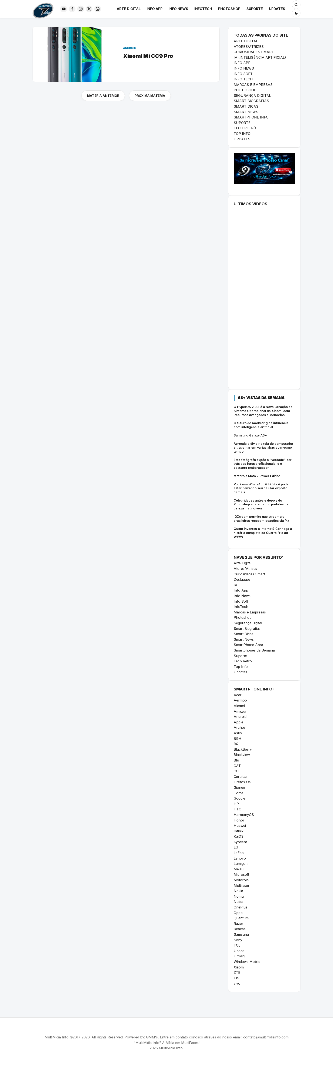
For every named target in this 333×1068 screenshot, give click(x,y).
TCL (237, 945)
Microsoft (241, 874)
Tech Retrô (243, 661)
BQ (236, 744)
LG (236, 847)
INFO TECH (243, 79)
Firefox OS (242, 782)
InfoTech (203, 9)
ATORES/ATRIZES (249, 46)
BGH (237, 738)
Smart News (244, 639)
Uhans (239, 951)
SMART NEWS (246, 112)
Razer (238, 923)
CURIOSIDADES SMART (254, 52)
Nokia (238, 891)
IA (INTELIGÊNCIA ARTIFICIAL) (260, 57)
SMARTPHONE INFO (251, 117)
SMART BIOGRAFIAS (251, 101)
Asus (238, 733)
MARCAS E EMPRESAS (253, 85)
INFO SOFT (243, 74)
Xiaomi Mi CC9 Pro (148, 56)
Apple (238, 722)
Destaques (242, 579)
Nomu (239, 896)
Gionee (239, 787)
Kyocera (240, 842)
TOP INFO (242, 133)
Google (239, 798)
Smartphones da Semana (254, 650)
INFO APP (242, 63)
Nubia (238, 902)
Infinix (238, 831)
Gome (238, 793)
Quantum (241, 918)
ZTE (237, 972)
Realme (240, 929)
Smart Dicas (243, 634)
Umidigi (239, 956)
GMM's (152, 1037)
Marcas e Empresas (250, 612)
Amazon (240, 711)
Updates (277, 9)
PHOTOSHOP (245, 90)
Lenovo (240, 858)
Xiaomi (239, 967)
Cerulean (241, 776)
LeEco (239, 853)
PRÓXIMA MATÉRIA (150, 95)
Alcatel (239, 706)
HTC (237, 809)
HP (236, 804)
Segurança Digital (248, 623)
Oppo (238, 913)
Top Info (241, 666)
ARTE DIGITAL (246, 41)
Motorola (241, 880)
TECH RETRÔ (245, 128)
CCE (237, 771)
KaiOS (238, 836)
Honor (239, 820)
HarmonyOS (244, 815)
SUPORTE (242, 123)
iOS (236, 978)
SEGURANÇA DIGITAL (252, 95)
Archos (240, 727)
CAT (237, 766)
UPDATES (242, 139)
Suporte (254, 9)
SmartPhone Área (248, 645)
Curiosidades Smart (249, 574)
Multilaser (241, 885)
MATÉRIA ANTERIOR (103, 95)
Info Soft (241, 601)
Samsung (241, 934)
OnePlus (240, 907)
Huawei (240, 825)
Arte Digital (129, 9)
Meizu (238, 869)
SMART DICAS (246, 106)
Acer (238, 695)
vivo (237, 983)
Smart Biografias (247, 628)
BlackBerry (243, 749)
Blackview (242, 755)
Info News (178, 9)
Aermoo (240, 700)
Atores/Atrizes (245, 568)
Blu (236, 760)
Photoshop (229, 9)
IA (235, 585)
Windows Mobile (247, 962)
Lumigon (241, 863)
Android (240, 716)
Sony (238, 940)
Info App (154, 9)
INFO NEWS (244, 68)
